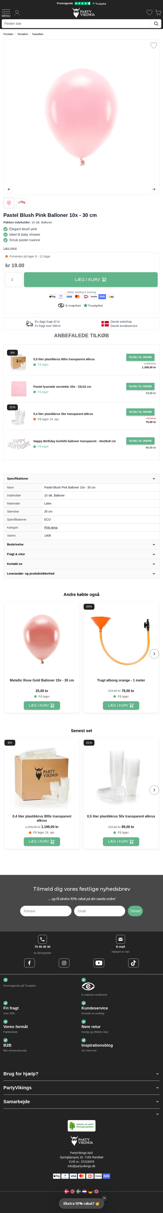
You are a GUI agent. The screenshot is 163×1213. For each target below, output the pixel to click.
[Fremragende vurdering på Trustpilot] (81, 3)
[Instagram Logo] (64, 963)
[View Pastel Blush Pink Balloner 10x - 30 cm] (8, 202)
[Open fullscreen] (81, 117)
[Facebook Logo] (29, 963)
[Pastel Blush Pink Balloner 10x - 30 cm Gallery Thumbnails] (15, 202)
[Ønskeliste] (149, 12)
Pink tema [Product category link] (51, 527)
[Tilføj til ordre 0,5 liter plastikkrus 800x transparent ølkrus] (140, 357)
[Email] (99, 911)
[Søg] (156, 23)
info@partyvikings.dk (81, 1166)
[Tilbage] (9, 189)
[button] (81, 1074)
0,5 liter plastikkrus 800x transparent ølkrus (64, 359)
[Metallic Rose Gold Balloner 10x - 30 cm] (42, 705)
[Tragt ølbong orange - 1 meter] (121, 705)
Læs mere (10, 248)
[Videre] (154, 189)
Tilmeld (135, 911)
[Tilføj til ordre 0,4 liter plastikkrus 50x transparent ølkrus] (140, 412)
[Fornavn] (46, 911)
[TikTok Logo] (133, 963)
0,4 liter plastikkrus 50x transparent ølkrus (63, 414)
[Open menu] (6, 12)
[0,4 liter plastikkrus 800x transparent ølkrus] (42, 841)
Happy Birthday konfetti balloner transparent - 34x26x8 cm (74, 441)
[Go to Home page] (83, 12)
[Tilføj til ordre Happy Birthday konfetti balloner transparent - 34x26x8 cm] (140, 441)
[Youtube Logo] (99, 963)
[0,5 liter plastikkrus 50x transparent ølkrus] (121, 841)
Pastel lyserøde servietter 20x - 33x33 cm (62, 386)
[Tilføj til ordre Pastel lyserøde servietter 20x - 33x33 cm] (140, 386)
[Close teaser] (104, 1198)
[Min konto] (17, 13)
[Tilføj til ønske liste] (153, 45)
